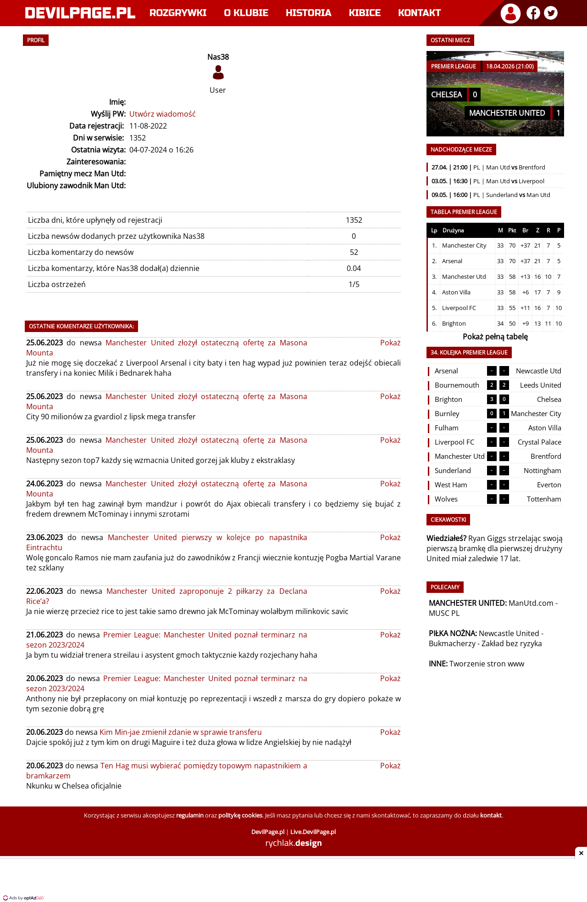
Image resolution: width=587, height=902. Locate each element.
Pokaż (390, 343)
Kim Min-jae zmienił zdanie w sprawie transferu (181, 732)
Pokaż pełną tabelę (495, 337)
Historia (308, 13)
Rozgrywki (178, 13)
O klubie (246, 13)
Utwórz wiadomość (162, 114)
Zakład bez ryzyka (512, 643)
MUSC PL (444, 613)
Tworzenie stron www (486, 664)
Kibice (365, 13)
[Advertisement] (293, 881)
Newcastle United (509, 633)
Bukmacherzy (452, 643)
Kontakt (419, 13)
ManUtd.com (531, 603)
